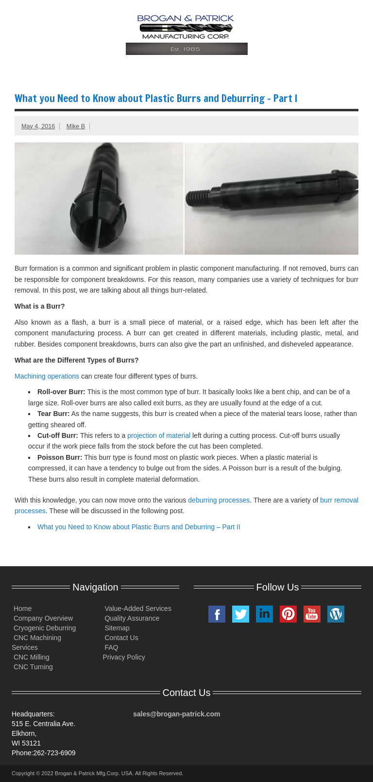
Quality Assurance (131, 618)
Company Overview (42, 618)
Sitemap (116, 628)
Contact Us (120, 638)
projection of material (158, 435)
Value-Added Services (137, 608)
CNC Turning (32, 667)
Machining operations (47, 376)
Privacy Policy (124, 657)
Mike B (76, 126)
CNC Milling (31, 657)
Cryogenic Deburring (44, 628)
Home (22, 608)
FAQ (111, 647)
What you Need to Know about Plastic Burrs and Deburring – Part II (138, 527)
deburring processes (219, 500)
